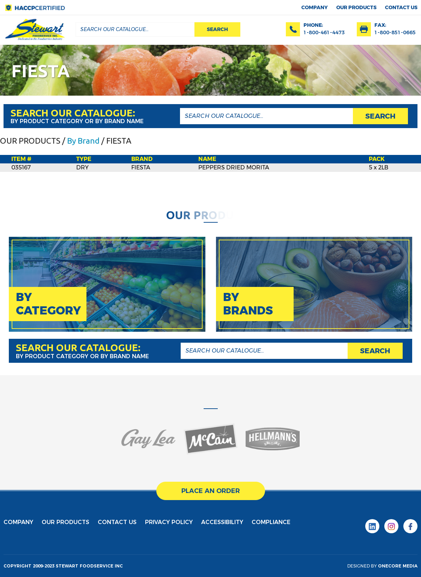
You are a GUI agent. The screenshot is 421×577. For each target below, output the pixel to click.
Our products (356, 7)
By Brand (83, 140)
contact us (401, 7)
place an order (210, 491)
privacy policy (169, 522)
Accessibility (222, 522)
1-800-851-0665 (395, 32)
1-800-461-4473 (324, 32)
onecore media (397, 566)
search (217, 29)
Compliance (271, 522)
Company (314, 7)
